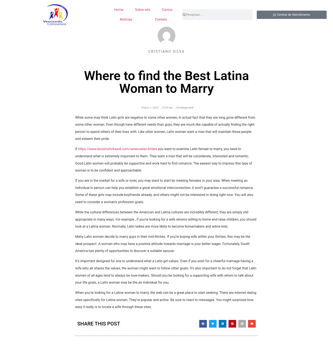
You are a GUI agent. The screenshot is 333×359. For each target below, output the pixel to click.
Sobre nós (142, 10)
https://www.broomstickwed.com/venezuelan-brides (117, 149)
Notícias (126, 19)
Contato (161, 19)
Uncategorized (184, 107)
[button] (203, 324)
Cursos (167, 10)
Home (118, 10)
